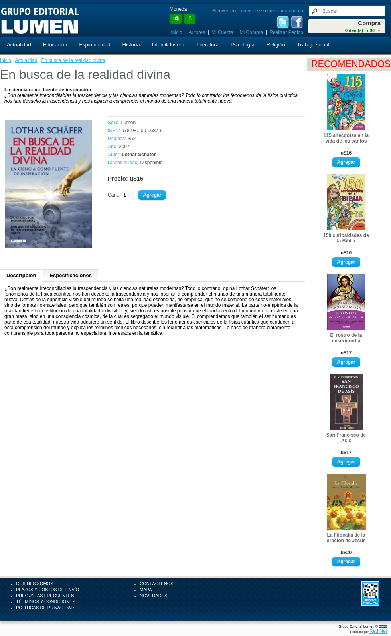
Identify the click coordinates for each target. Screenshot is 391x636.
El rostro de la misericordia (346, 338)
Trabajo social (313, 45)
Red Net (378, 631)
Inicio (176, 32)
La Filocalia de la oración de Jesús (345, 537)
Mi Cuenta (222, 32)
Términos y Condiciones (45, 601)
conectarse (250, 11)
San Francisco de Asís (346, 437)
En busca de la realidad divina (73, 60)
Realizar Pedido (286, 32)
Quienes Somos (34, 583)
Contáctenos (156, 583)
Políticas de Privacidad (45, 607)
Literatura (208, 45)
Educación (55, 45)
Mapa (146, 589)
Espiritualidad (94, 45)
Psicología (243, 45)
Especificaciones (70, 275)
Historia (131, 45)
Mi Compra (251, 32)
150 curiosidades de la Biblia (346, 238)
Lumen (128, 122)
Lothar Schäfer (139, 154)
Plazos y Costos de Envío (47, 589)
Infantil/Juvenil (168, 45)
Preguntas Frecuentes (45, 595)
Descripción (21, 275)
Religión (276, 45)
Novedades (153, 595)
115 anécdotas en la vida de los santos (346, 138)
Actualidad (19, 45)
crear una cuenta (285, 11)
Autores (197, 32)
